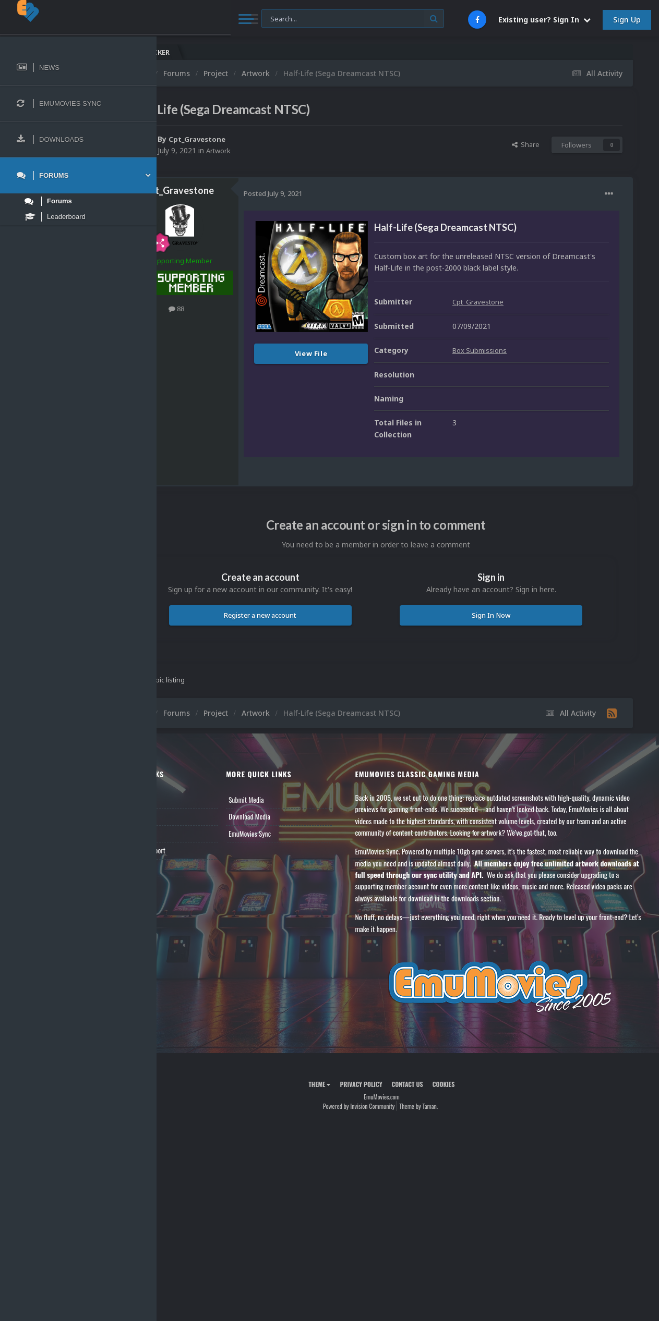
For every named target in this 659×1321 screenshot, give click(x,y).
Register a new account (299, 626)
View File (363, 353)
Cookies (470, 1107)
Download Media (290, 828)
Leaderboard (191, 845)
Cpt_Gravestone (251, 139)
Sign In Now (504, 626)
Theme (345, 1107)
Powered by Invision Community (385, 1129)
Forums (184, 828)
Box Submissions (533, 362)
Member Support (196, 862)
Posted (325, 193)
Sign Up (627, 20)
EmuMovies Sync (291, 845)
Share (526, 144)
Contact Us (189, 879)
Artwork (271, 150)
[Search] (281, 19)
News (181, 811)
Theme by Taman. (444, 1129)
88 (228, 308)
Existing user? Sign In (544, 20)
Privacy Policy (387, 1107)
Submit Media (287, 811)
